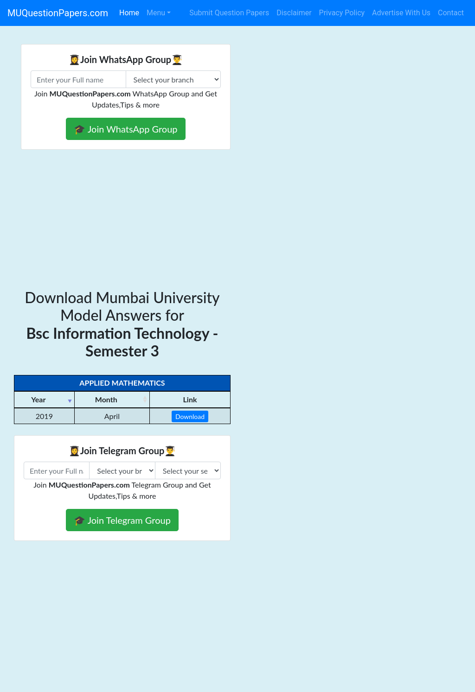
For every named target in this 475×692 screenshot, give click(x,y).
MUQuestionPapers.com (57, 13)
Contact (451, 12)
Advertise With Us (401, 12)
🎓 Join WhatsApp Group (125, 128)
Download (190, 416)
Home (129, 12)
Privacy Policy (342, 12)
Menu (156, 12)
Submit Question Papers (229, 12)
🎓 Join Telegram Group (122, 520)
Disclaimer (293, 12)
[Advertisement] (237, 219)
